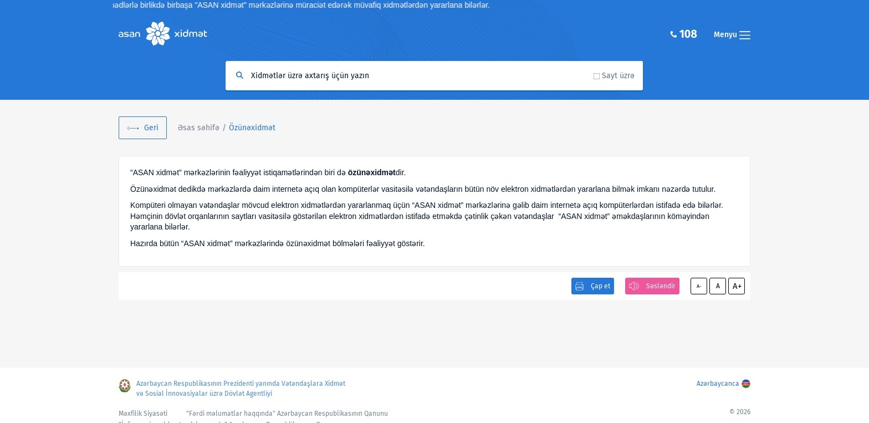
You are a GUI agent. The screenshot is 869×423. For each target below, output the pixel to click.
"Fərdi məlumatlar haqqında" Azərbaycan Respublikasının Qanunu (287, 413)
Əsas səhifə (198, 127)
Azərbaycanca (718, 384)
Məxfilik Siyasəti (143, 413)
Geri (151, 127)
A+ (737, 286)
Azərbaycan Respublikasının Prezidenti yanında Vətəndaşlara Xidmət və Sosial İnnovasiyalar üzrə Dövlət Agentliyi (240, 388)
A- (699, 286)
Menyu (732, 34)
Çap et (600, 286)
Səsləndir (661, 286)
